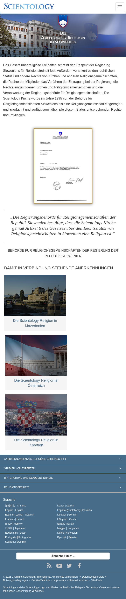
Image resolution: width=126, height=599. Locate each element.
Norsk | (67, 532)
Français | (14, 519)
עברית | (13, 523)
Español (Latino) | (19, 514)
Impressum (60, 580)
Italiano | (65, 523)
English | (14, 510)
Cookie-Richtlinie (41, 580)
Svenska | (15, 541)
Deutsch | (67, 514)
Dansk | (65, 505)
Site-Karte (96, 580)
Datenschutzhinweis (93, 576)
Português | (18, 537)
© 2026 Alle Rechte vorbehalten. (40, 576)
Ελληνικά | (66, 519)
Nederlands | (15, 532)
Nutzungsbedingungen (15, 580)
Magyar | (68, 528)
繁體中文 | (15, 505)
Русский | (67, 537)
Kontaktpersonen (78, 580)
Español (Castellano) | (74, 510)
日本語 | (15, 528)
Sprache (9, 499)
